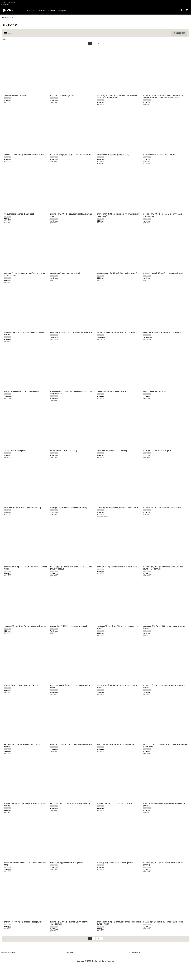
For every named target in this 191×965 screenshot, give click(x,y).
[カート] (186, 10)
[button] (181, 10)
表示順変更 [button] (179, 33)
